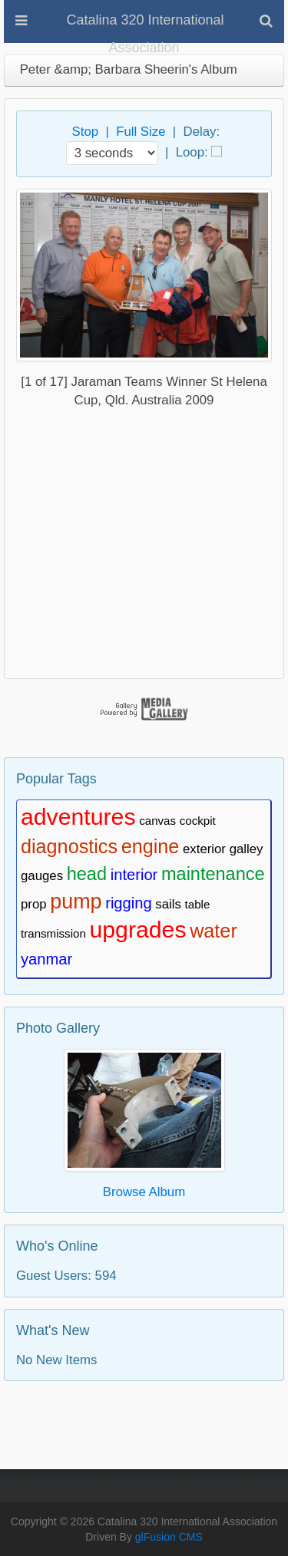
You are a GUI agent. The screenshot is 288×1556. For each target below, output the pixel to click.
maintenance (213, 874)
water (213, 930)
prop (34, 904)
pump (75, 901)
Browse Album (144, 1192)
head (87, 874)
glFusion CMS (169, 1537)
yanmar (46, 959)
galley (246, 849)
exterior (204, 849)
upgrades (137, 929)
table (197, 904)
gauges (42, 876)
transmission (53, 933)
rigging (128, 903)
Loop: (192, 151)
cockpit (198, 820)
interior (134, 874)
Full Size (140, 131)
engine (150, 846)
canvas (157, 820)
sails (168, 904)
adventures (78, 816)
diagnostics (69, 846)
